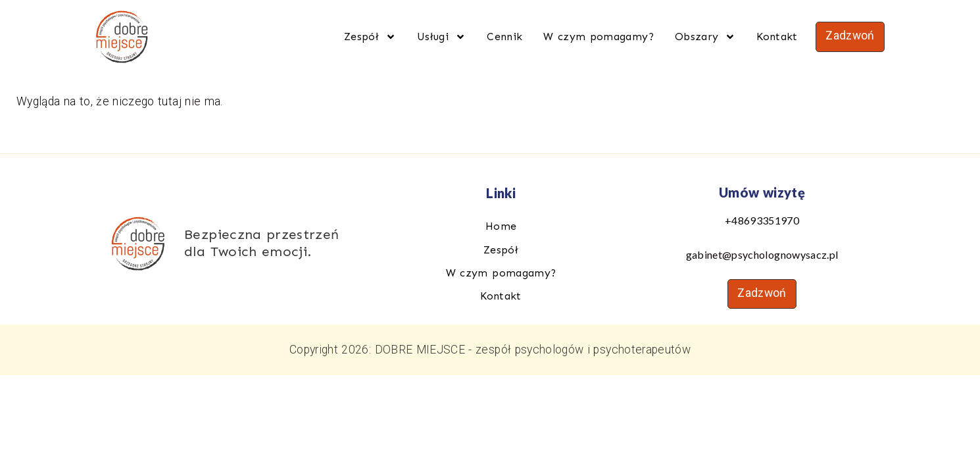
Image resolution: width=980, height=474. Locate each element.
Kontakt (776, 36)
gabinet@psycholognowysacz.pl (762, 254)
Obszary (705, 37)
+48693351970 (762, 220)
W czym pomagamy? (598, 36)
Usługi (441, 37)
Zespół (370, 37)
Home (500, 226)
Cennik (504, 36)
